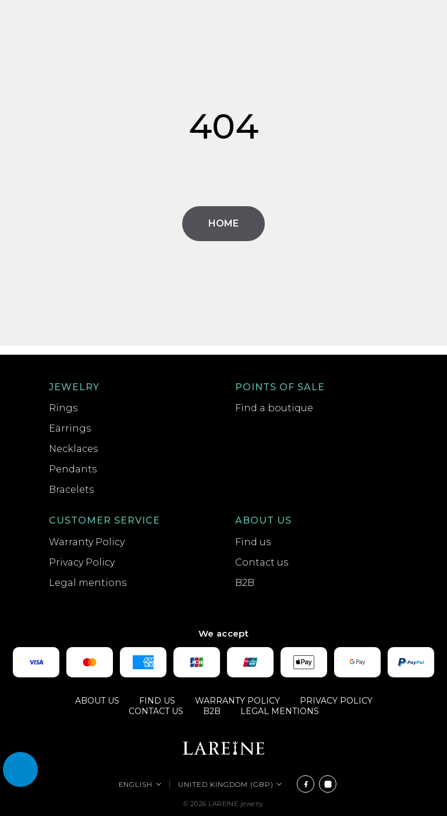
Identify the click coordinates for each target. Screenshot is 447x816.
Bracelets (71, 489)
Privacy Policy (82, 562)
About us (263, 520)
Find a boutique (274, 408)
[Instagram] (327, 784)
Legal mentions (87, 582)
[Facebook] (305, 784)
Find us (253, 541)
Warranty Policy (87, 541)
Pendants (73, 469)
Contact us (261, 562)
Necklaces (73, 448)
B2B (244, 582)
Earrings (70, 428)
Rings (63, 408)
